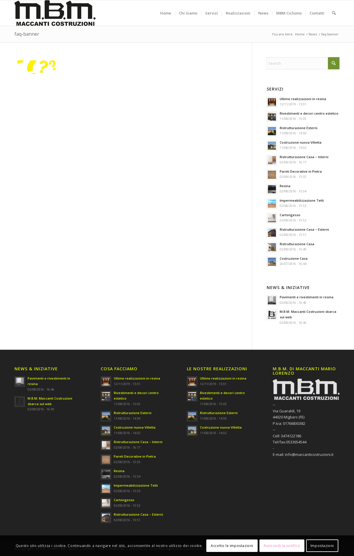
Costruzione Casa (294, 258)
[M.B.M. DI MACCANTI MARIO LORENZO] (55, 13)
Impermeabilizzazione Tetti (302, 200)
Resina (285, 186)
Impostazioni (322, 545)
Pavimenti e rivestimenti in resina (306, 297)
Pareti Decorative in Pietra (301, 171)
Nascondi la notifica (282, 545)
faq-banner (27, 34)
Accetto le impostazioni (232, 545)
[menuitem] (165, 13)
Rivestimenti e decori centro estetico (309, 113)
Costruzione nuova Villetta (301, 142)
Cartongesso (290, 215)
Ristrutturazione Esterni (298, 128)
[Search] (333, 13)
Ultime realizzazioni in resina (303, 99)
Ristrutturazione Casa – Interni (304, 157)
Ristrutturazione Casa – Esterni (304, 229)
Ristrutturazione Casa (297, 244)
